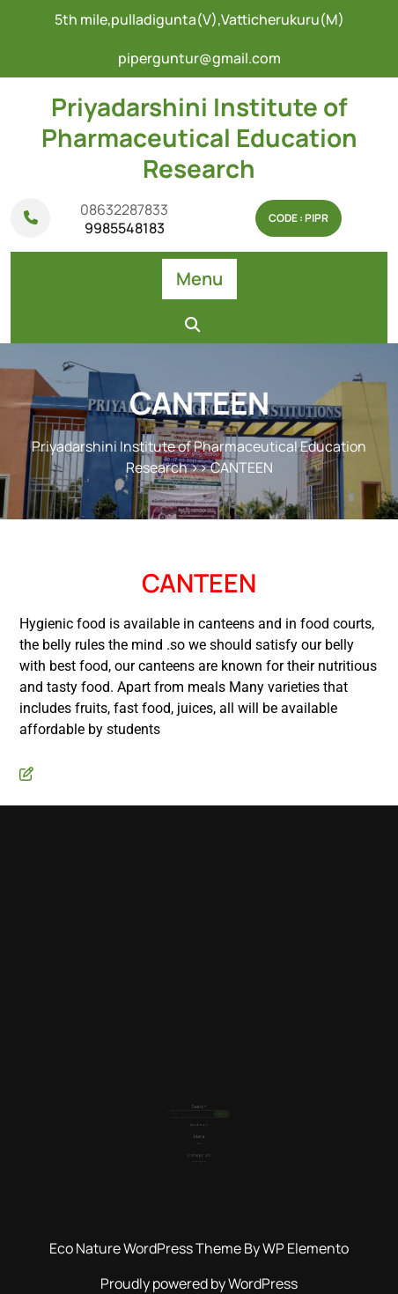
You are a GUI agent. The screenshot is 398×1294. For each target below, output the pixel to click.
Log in (199, 1130)
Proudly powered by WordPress (199, 1283)
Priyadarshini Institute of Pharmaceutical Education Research (199, 137)
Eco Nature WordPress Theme (146, 1248)
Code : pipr (298, 217)
